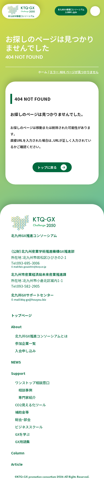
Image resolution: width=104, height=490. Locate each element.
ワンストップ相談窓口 (32, 382)
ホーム (42, 72)
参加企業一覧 (25, 343)
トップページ (21, 315)
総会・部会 (23, 419)
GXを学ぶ (22, 434)
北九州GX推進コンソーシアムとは (41, 336)
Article (17, 464)
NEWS (16, 362)
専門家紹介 (27, 397)
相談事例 (25, 390)
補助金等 (22, 412)
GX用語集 (22, 441)
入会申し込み (25, 350)
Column (17, 453)
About (16, 326)
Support (18, 373)
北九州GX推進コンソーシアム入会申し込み (71, 11)
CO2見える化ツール (30, 404)
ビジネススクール (29, 427)
